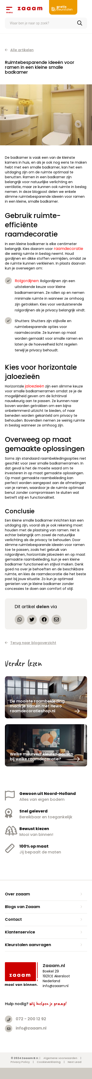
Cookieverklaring (49, 1062)
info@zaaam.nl (31, 1028)
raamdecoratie (68, 248)
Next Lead (74, 1062)
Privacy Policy (20, 1062)
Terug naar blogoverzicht (30, 642)
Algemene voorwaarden (60, 1058)
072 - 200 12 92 (31, 1019)
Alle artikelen (19, 50)
